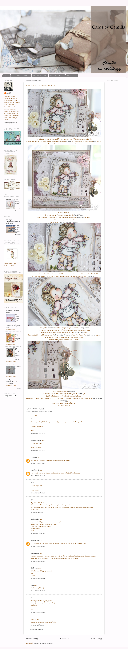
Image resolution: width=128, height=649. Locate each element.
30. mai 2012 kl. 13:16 (38, 433)
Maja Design (43, 411)
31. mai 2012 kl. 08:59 (38, 561)
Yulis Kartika (35, 519)
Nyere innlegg (32, 638)
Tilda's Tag (50, 328)
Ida (32, 598)
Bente (33, 419)
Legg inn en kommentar (36, 629)
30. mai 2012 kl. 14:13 (38, 476)
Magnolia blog (71, 391)
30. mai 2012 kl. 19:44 (38, 512)
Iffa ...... (33, 500)
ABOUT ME (71, 76)
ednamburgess (35, 540)
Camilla (8, 93)
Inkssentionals (79, 332)
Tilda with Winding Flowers (68, 222)
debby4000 (34, 568)
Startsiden (64, 638)
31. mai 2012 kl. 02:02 (38, 546)
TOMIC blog (78, 215)
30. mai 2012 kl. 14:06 (38, 463)
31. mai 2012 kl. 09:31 (38, 578)
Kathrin (8, 333)
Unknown (34, 457)
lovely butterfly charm (62, 335)
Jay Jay (8, 380)
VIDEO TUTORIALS (21, 76)
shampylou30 (35, 553)
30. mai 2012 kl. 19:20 (38, 493)
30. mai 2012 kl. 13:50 (38, 450)
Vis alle (19, 388)
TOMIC (68, 141)
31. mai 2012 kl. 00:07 (38, 533)
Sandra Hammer (36, 440)
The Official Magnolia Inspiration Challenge (13, 221)
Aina (32, 585)
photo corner (91, 335)
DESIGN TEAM (56, 76)
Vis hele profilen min (10, 123)
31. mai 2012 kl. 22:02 (38, 612)
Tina (94, 141)
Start (6, 76)
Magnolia (80, 217)
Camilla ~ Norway (12, 199)
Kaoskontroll (35, 470)
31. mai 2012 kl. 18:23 (38, 591)
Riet (32, 483)
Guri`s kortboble (11, 365)
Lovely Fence (84, 328)
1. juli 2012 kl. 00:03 (37, 625)
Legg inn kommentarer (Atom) (43, 643)
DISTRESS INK (39, 76)
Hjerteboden (91, 276)
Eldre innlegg (96, 638)
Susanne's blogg (11, 348)
